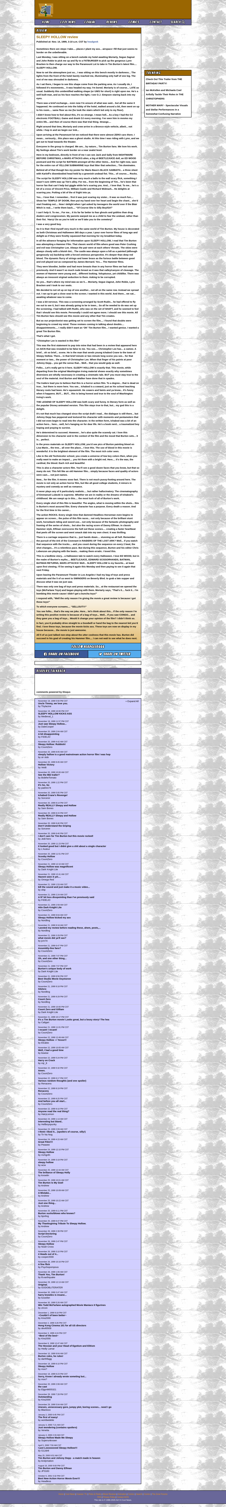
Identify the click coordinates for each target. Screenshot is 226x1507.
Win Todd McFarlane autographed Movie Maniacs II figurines (72, 1305)
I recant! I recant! (47, 1029)
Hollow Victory (46, 764)
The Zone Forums (159, 1494)
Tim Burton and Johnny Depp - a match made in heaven (69, 1458)
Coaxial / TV (81, 1494)
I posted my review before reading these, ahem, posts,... (69, 927)
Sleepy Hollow (46, 1152)
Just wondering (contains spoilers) (57, 1427)
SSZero (42, 989)
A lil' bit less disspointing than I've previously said (66, 897)
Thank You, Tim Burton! (51, 1274)
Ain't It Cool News (61, 9)
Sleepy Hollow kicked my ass (54, 917)
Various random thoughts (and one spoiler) (62, 1080)
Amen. (41, 1070)
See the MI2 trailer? (49, 774)
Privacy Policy (109, 1497)
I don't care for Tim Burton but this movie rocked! (65, 836)
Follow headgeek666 (88, 647)
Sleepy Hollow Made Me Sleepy (55, 1437)
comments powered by (53, 692)
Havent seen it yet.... (49, 876)
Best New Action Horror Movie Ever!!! (59, 1478)
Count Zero (44, 999)
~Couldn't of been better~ (52, 1315)
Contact (156, 22)
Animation (122, 1494)
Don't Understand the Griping (54, 825)
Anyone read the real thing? (53, 1111)
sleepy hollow (46, 1162)
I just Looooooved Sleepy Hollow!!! (57, 1447)
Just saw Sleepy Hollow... (52, 723)
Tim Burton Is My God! (50, 1182)
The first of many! (48, 1417)
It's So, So (43, 785)
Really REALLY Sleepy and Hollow (57, 805)
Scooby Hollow (46, 856)
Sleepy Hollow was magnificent (55, 866)
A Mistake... (44, 1193)
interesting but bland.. (50, 1121)
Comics (133, 22)
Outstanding (45, 1396)
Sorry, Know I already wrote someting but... (62, 1376)
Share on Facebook (61, 654)
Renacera (43, 1091)
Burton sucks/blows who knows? (56, 1213)
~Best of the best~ (48, 1335)
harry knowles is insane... (52, 1294)
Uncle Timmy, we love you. (53, 703)
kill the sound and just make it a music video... (64, 887)
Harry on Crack (46, 1060)
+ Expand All (132, 701)
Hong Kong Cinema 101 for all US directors (62, 1325)
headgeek (92, 41)
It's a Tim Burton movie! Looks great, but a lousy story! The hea (73, 1019)
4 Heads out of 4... (48, 1254)
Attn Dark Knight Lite (50, 907)
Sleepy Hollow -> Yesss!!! (52, 1040)
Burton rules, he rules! (50, 1356)
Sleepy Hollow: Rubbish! (52, 744)
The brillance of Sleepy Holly (54, 1172)
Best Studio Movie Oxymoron (54, 978)
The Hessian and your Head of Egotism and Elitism (66, 1345)
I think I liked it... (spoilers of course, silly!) (62, 1131)
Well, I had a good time (51, 1050)
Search (177, 22)
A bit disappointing (48, 734)
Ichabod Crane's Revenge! (53, 795)
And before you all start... (52, 1101)
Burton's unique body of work (54, 968)
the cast (42, 1386)
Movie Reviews (109, 1494)
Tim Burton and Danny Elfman (55, 1468)
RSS (99, 1497)
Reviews (111, 22)
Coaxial (89, 22)
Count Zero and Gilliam (51, 1009)
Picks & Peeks (95, 1494)
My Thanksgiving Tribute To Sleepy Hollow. (62, 1223)
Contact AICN (123, 1497)
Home (46, 22)
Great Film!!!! (45, 1142)
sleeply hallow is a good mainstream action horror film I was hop (74, 754)
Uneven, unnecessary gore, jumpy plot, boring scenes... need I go (75, 1407)
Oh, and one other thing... (52, 958)
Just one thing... (47, 1203)
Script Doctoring (47, 1233)
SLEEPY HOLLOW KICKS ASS (55, 713)
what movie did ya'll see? (52, 938)
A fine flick (44, 1264)
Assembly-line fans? (49, 948)
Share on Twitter (114, 654)
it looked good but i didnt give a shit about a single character (72, 846)
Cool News (67, 22)
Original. (43, 1284)
